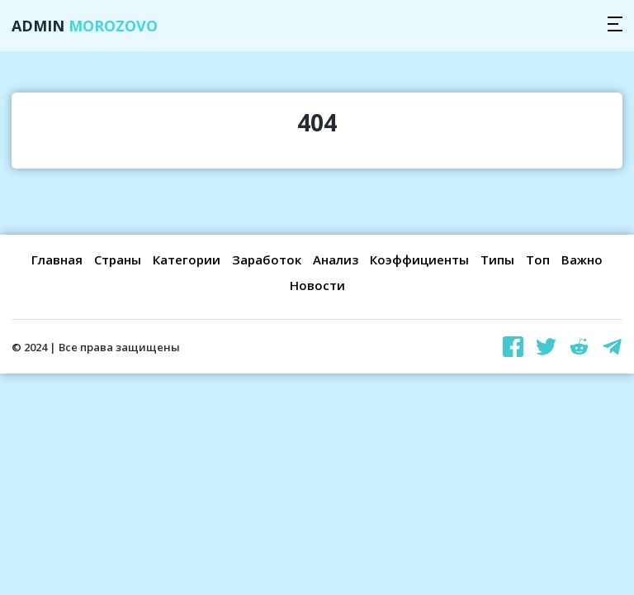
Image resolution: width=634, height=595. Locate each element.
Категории (186, 259)
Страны (117, 259)
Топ (538, 259)
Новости (317, 285)
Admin (85, 26)
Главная (57, 259)
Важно (582, 259)
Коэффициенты (419, 259)
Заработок (266, 259)
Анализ (335, 259)
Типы (497, 259)
